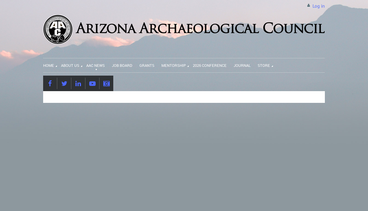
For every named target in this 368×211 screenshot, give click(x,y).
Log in (319, 6)
